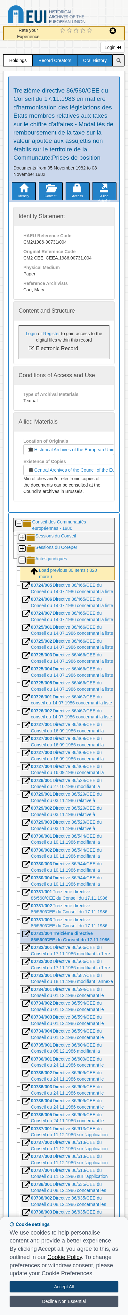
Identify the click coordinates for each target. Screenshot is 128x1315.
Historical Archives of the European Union (71, 449)
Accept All (64, 1286)
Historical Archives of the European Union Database (64, 15)
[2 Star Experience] (70, 31)
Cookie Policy (64, 1257)
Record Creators (54, 60)
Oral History (95, 60)
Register (51, 333)
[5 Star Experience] (90, 31)
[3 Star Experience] (77, 31)
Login (113, 47)
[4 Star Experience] (83, 31)
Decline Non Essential (64, 1301)
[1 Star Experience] (63, 31)
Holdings (18, 60)
